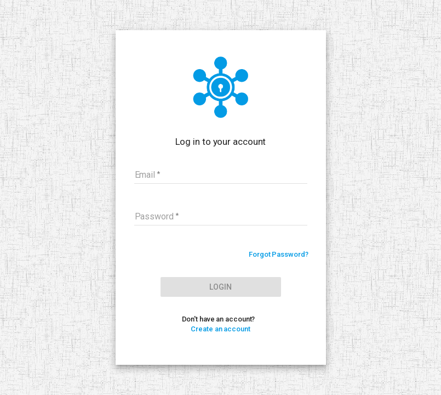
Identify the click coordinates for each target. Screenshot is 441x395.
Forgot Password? (278, 254)
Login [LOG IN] (220, 287)
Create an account (220, 329)
